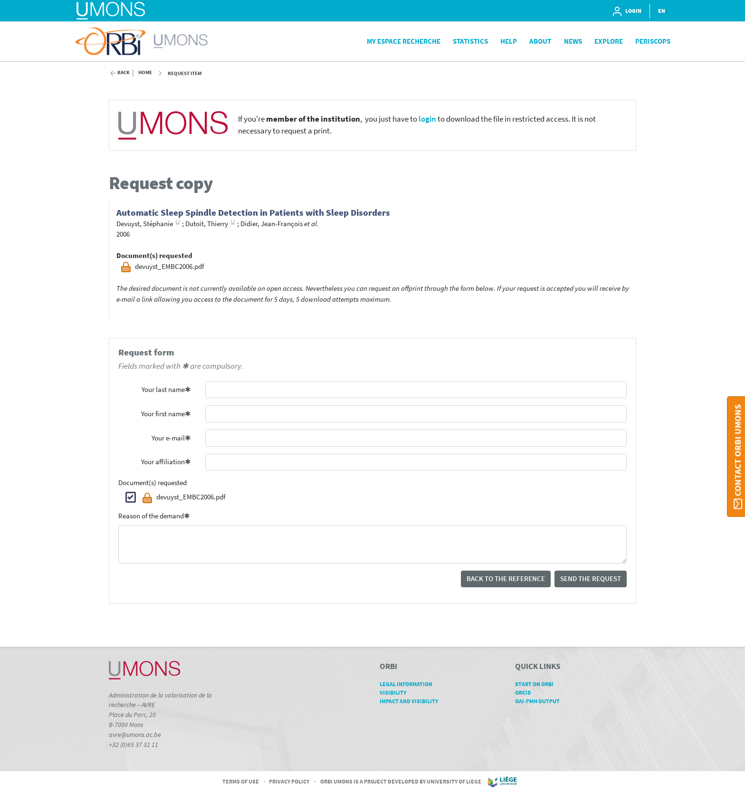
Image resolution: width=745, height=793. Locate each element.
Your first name (163, 413)
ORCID (526, 692)
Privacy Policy (289, 781)
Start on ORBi (537, 684)
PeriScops (652, 41)
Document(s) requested (152, 482)
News (573, 41)
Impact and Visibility (412, 701)
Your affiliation (163, 461)
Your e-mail (168, 437)
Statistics (470, 41)
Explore (608, 41)
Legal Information (409, 684)
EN (661, 10)
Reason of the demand (151, 515)
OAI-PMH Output (540, 701)
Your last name (163, 389)
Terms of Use (240, 781)
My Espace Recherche (403, 41)
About (540, 41)
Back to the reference (506, 578)
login (427, 119)
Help (508, 41)
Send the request (590, 578)
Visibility (396, 692)
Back (123, 72)
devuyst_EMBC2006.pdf (184, 498)
